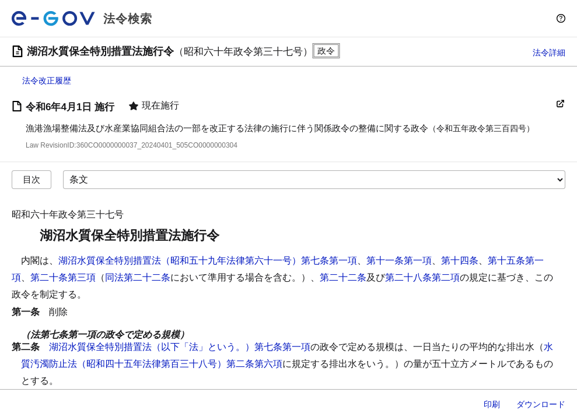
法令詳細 (549, 52)
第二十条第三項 (63, 277)
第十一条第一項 (399, 260)
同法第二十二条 (137, 277)
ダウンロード (540, 404)
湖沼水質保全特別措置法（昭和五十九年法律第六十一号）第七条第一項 (207, 260)
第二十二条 (343, 277)
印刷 (492, 404)
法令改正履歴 (46, 80)
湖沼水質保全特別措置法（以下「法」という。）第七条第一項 (179, 347)
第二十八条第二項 (422, 277)
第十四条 (459, 260)
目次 (31, 179)
